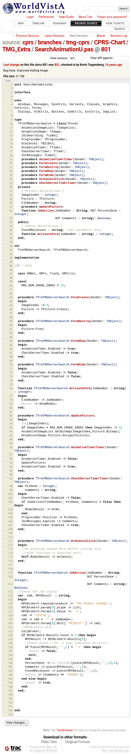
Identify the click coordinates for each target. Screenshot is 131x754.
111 (10, 541)
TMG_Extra (16, 49)
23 (11, 175)
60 (11, 325)
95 (11, 470)
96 (11, 474)
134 (10, 639)
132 (10, 631)
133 (10, 635)
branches (50, 42)
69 (11, 360)
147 (10, 690)
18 (11, 155)
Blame (101, 36)
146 (10, 686)
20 (11, 163)
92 (11, 458)
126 (10, 607)
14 (11, 139)
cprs (27, 42)
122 (10, 591)
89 (11, 443)
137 (10, 651)
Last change (11, 65)
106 (10, 521)
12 (11, 131)
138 (10, 655)
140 (10, 662)
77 (11, 395)
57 (11, 313)
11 (11, 127)
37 (11, 234)
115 (10, 556)
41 (11, 249)
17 (11, 151)
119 (10, 572)
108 (10, 529)
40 (11, 245)
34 (11, 222)
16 (11, 147)
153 (10, 714)
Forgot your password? (112, 17)
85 (11, 427)
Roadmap (60, 23)
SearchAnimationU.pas (64, 49)
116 (10, 560)
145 (10, 682)
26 (11, 187)
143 (10, 674)
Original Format (77, 742)
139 (10, 659)
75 (11, 384)
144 (10, 678)
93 (11, 462)
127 (10, 611)
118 (10, 568)
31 (11, 206)
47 (11, 273)
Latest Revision (54, 36)
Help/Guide (66, 17)
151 (10, 706)
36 (11, 230)
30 (11, 202)
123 (10, 595)
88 (11, 439)
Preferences (46, 17)
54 (11, 301)
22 (11, 171)
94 (11, 466)
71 (11, 368)
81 (11, 411)
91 (11, 454)
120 (10, 576)
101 (10, 498)
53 (11, 297)
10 (11, 123)
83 (11, 419)
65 (11, 344)
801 (106, 49)
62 (11, 333)
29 (11, 198)
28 (11, 195)
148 (10, 694)
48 (11, 277)
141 (10, 666)
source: (11, 42)
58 (11, 317)
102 (10, 501)
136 (10, 647)
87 (11, 435)
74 (11, 380)
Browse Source (86, 23)
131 (10, 627)
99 (11, 490)
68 (11, 356)
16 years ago (113, 65)
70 (11, 364)
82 (11, 415)
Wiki (21, 23)
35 (11, 226)
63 (11, 336)
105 (10, 517)
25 (11, 183)
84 (11, 423)
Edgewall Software (46, 750)
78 (11, 399)
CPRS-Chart (109, 42)
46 (11, 269)
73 (11, 376)
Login (30, 17)
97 (11, 478)
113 (10, 548)
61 (11, 329)
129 (10, 619)
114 (10, 553)
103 (10, 509)
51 (11, 289)
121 (10, 584)
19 (11, 159)
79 (11, 403)
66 (11, 348)
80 (11, 407)
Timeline (38, 23)
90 (11, 447)
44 (11, 261)
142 (10, 670)
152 (10, 710)
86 (11, 431)
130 (10, 623)
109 (10, 533)
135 (10, 643)
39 (11, 242)
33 (11, 218)
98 (11, 486)
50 (11, 285)
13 (11, 135)
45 (11, 265)
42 (11, 254)
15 (11, 143)
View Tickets (115, 23)
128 (10, 615)
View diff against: (109, 58)
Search (119, 29)
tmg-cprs (78, 42)
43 (11, 257)
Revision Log (118, 36)
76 (11, 388)
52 (11, 293)
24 (11, 179)
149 (10, 698)
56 (11, 309)
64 (11, 340)
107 (10, 525)
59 (11, 321)
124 (10, 599)
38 (11, 237)
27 (11, 190)
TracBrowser (65, 730)
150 (10, 702)
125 (10, 603)
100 (10, 494)
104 (10, 513)
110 (10, 537)
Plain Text (49, 742)
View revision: (59, 58)
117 (10, 564)
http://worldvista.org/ (115, 750)
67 (11, 352)
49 (11, 281)
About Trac (85, 17)
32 (11, 210)
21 (11, 167)
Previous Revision (27, 36)
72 (11, 372)
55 (11, 305)
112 (10, 545)
